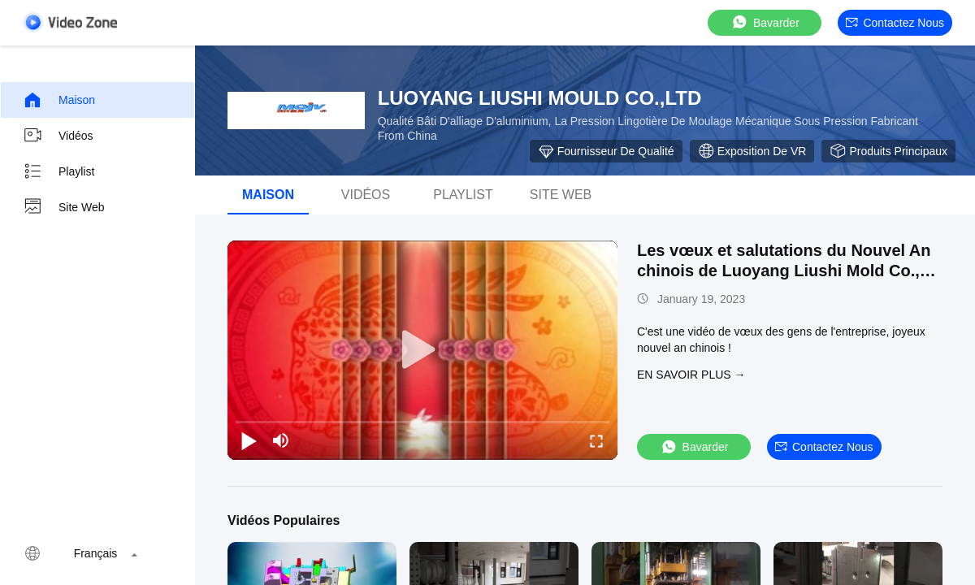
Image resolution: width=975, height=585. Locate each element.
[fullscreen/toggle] (596, 440)
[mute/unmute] (281, 440)
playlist (463, 195)
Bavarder (765, 22)
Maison (59, 100)
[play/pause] (248, 440)
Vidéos (58, 135)
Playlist (58, 171)
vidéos (365, 195)
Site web (64, 207)
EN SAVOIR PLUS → (691, 374)
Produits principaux (888, 151)
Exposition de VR (752, 151)
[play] (422, 350)
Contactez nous (895, 22)
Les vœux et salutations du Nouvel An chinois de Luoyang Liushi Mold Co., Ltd (784, 270)
